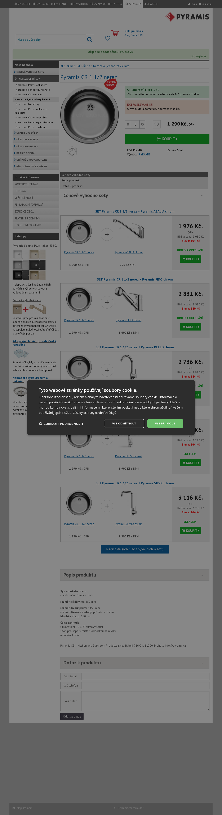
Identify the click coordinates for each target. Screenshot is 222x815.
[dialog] (111, 407)
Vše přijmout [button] (164, 423)
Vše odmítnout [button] (121, 423)
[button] (61, 423)
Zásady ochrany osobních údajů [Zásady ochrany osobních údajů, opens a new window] (96, 412)
